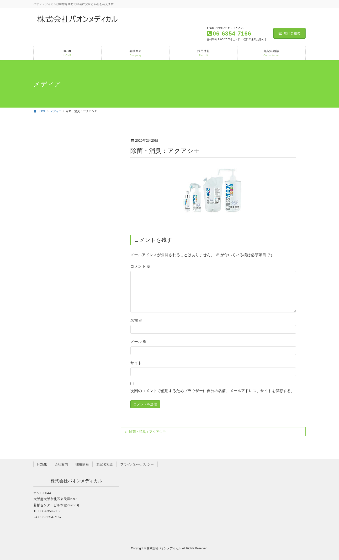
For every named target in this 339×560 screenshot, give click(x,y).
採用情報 (82, 464)
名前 (136, 320)
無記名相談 (289, 33)
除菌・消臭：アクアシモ (147, 432)
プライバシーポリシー (137, 464)
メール (138, 342)
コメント (140, 266)
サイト (136, 363)
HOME (42, 464)
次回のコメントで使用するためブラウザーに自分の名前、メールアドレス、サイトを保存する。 (212, 391)
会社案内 (61, 464)
